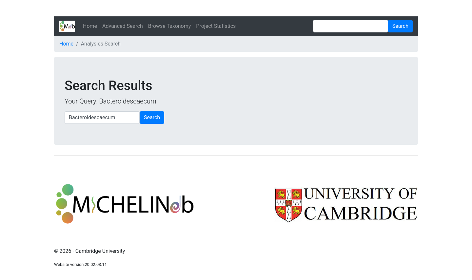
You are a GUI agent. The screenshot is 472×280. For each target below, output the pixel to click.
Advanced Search (122, 26)
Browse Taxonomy (169, 26)
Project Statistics (216, 26)
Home (90, 26)
